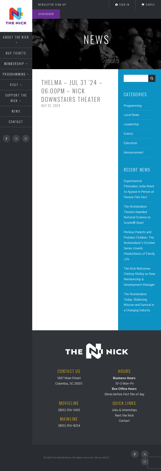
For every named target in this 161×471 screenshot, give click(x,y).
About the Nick (16, 37)
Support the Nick (16, 98)
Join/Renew (46, 14)
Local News (131, 114)
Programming (14, 74)
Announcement (133, 152)
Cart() (148, 4)
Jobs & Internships (124, 410)
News (16, 111)
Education (130, 143)
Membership (14, 63)
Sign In (122, 4)
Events (128, 133)
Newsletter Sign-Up (52, 4)
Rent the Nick (124, 415)
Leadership (131, 124)
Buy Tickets (16, 53)
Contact (16, 121)
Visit (14, 84)
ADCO (106, 457)
